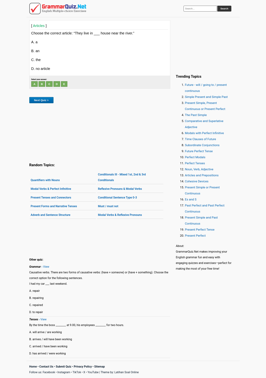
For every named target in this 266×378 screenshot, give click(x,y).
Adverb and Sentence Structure (50, 215)
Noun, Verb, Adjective (199, 169)
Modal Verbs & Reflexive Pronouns (120, 215)
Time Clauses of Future (200, 139)
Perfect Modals (195, 157)
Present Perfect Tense (199, 229)
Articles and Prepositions (202, 175)
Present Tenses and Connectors (51, 197)
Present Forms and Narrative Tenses (54, 206)
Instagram (63, 372)
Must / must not (108, 206)
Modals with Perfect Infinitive (204, 133)
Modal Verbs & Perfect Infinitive (51, 189)
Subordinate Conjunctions (202, 145)
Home (33, 366)
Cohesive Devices (197, 181)
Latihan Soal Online (126, 372)
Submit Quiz (63, 366)
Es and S (191, 199)
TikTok (76, 372)
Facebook (49, 372)
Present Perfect (195, 235)
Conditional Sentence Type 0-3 (117, 197)
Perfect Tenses (195, 163)
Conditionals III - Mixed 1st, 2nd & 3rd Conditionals (122, 177)
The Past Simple (196, 115)
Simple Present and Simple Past (206, 97)
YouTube (92, 372)
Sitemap (99, 366)
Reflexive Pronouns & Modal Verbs (120, 189)
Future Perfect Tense (199, 151)
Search (224, 8)
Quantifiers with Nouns (45, 180)
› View (45, 266)
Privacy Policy (83, 366)
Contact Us (46, 366)
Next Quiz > (41, 100)
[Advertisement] (100, 132)
